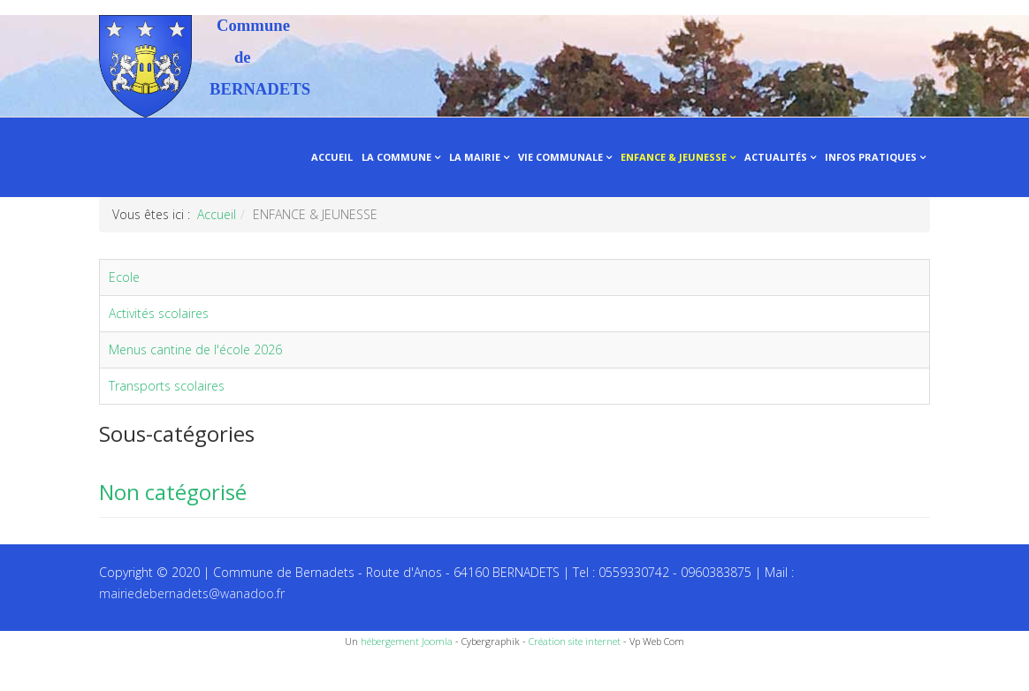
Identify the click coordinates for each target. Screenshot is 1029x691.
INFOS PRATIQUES (871, 156)
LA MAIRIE (474, 156)
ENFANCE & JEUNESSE (674, 156)
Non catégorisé (173, 491)
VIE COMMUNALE (560, 156)
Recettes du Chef (48, 671)
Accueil (216, 214)
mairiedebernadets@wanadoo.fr (192, 593)
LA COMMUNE (396, 156)
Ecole (124, 277)
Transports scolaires (167, 385)
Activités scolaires (159, 313)
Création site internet (575, 641)
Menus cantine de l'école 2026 (195, 349)
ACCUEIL (332, 156)
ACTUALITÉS (775, 156)
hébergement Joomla (407, 641)
